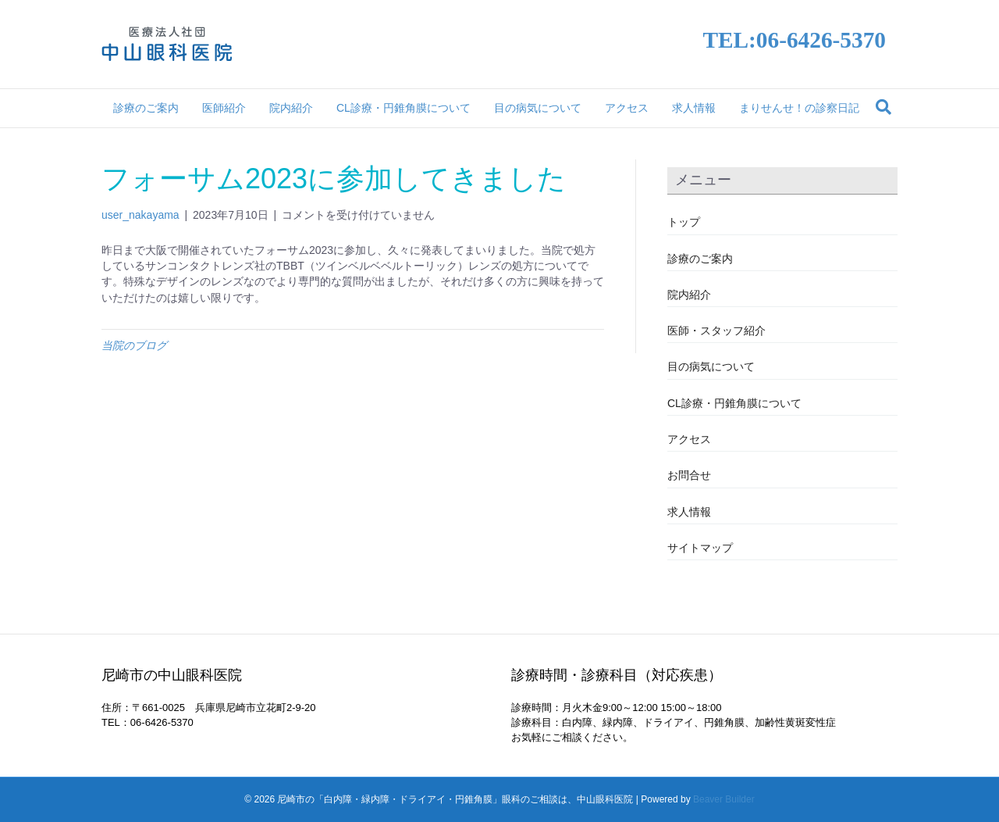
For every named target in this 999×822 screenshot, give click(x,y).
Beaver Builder (724, 799)
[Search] (883, 107)
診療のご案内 (146, 108)
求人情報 (694, 108)
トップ (683, 222)
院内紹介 (291, 108)
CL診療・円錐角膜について (403, 108)
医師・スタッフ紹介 (716, 330)
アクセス (627, 108)
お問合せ (689, 475)
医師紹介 (224, 108)
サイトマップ (700, 547)
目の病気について (537, 108)
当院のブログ (134, 345)
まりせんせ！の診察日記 (799, 108)
